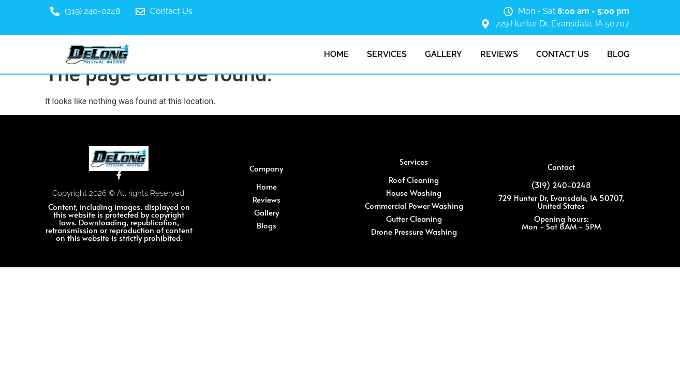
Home (336, 54)
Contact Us (171, 11)
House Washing (413, 192)
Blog (618, 54)
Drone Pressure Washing (414, 231)
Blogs (266, 225)
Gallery (443, 54)
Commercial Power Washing (414, 205)
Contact (561, 166)
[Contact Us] (140, 11)
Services (387, 54)
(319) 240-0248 (92, 11)
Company (266, 168)
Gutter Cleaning (414, 218)
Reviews (499, 54)
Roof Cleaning (414, 179)
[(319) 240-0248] (55, 11)
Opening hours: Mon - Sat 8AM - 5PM (561, 222)
